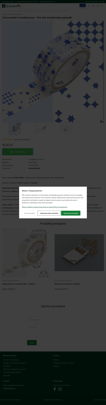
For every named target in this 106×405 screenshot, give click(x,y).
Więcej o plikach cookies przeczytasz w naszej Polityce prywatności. (44, 207)
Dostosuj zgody (29, 213)
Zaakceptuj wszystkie (71, 213)
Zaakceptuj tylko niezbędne (49, 213)
